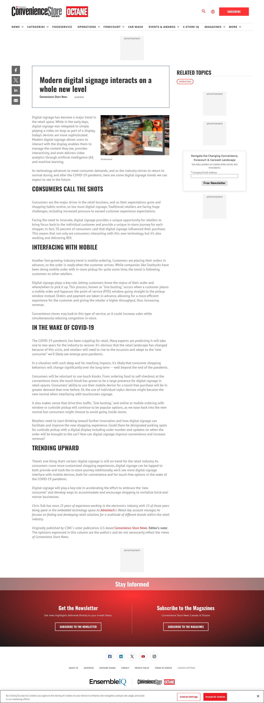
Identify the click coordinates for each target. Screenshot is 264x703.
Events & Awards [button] (162, 27)
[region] (132, 696)
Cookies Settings (186, 668)
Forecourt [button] (112, 27)
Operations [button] (87, 27)
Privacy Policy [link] (142, 668)
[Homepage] (50, 11)
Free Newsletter (214, 183)
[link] (16, 70)
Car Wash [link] (135, 27)
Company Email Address (204, 172)
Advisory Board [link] (107, 668)
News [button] (16, 27)
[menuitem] (19, 26)
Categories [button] (36, 27)
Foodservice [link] (62, 27)
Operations (185, 81)
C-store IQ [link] (191, 27)
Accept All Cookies (215, 696)
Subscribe (234, 11)
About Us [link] (73, 668)
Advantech (107, 510)
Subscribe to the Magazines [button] (186, 627)
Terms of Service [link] (163, 668)
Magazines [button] (213, 27)
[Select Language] (213, 11)
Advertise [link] (89, 668)
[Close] (258, 696)
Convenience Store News (130, 528)
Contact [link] (125, 668)
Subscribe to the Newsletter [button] (78, 627)
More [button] (233, 27)
